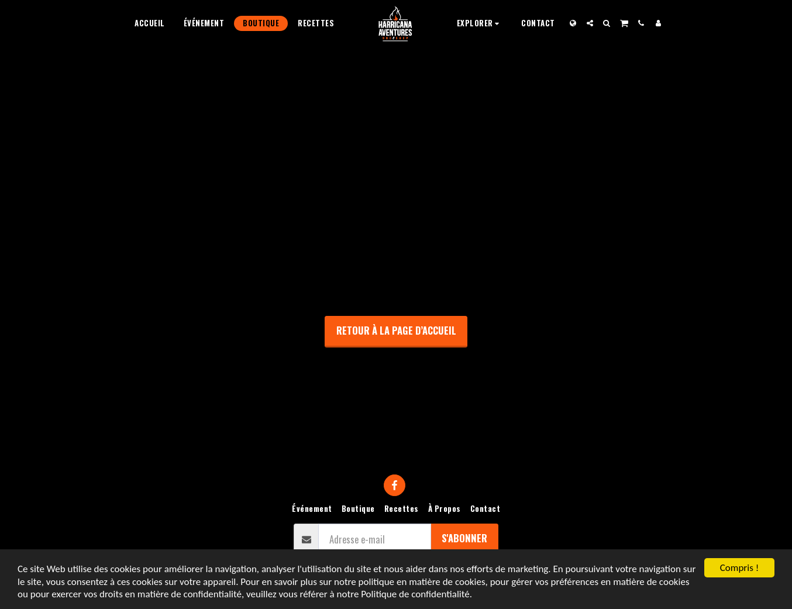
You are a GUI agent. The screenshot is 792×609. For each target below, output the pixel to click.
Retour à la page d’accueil (396, 330)
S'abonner (464, 538)
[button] (480, 23)
